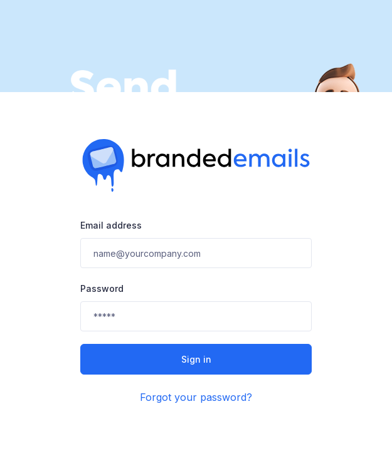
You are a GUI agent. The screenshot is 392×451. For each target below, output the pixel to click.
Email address (111, 225)
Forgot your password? (196, 397)
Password (102, 288)
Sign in (196, 359)
